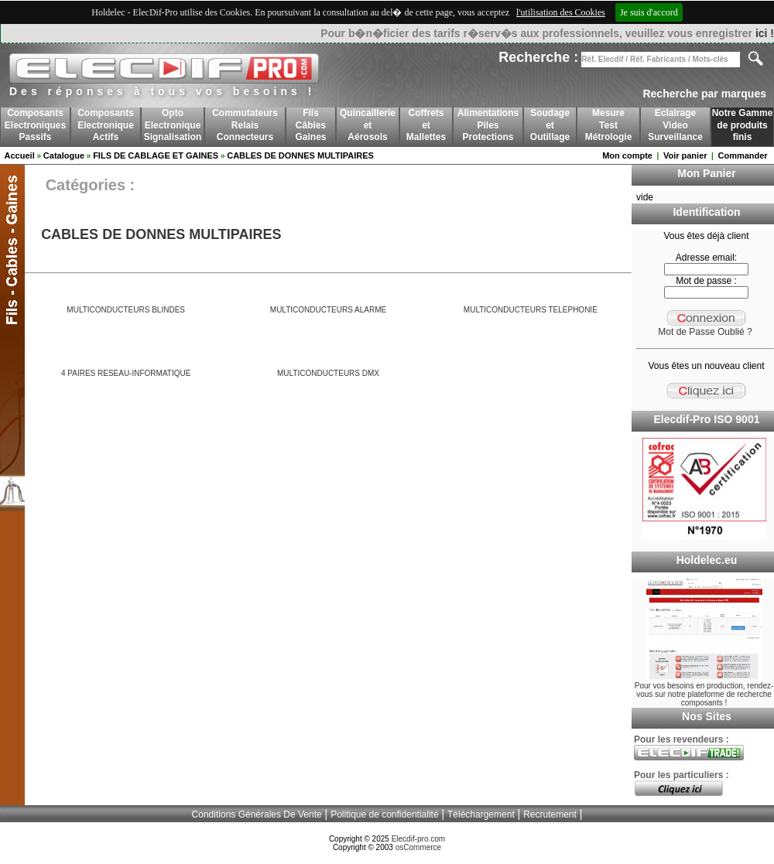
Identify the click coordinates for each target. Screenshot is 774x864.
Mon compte (627, 155)
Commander (742, 155)
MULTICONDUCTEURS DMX (328, 373)
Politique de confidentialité (384, 814)
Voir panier (685, 155)
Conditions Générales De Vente (257, 814)
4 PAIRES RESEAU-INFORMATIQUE (125, 373)
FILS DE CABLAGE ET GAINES (155, 155)
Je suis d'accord (649, 12)
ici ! (764, 33)
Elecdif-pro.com (418, 839)
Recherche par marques (704, 93)
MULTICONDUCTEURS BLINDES (126, 310)
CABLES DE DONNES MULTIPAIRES (300, 155)
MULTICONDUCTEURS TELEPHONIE (531, 310)
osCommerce (418, 847)
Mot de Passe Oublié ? (705, 331)
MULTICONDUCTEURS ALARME (328, 310)
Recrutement (550, 814)
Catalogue (63, 155)
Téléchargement (481, 814)
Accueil (20, 155)
